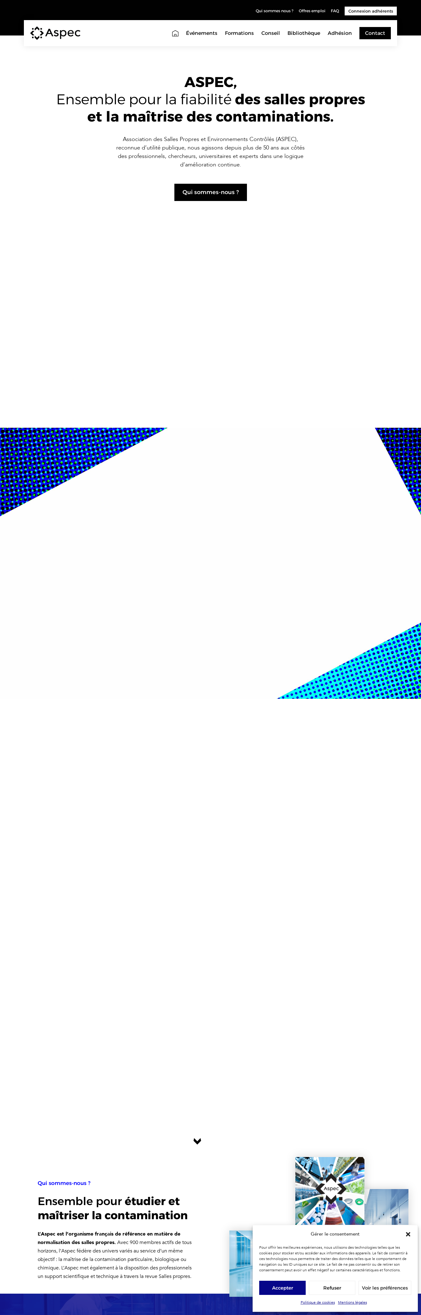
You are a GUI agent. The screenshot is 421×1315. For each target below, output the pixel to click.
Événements (201, 33)
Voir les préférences (385, 1288)
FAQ (334, 11)
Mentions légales (352, 1302)
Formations (239, 33)
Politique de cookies (318, 1302)
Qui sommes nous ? (270, 11)
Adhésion (340, 33)
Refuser (332, 1288)
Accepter (282, 1288)
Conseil (270, 33)
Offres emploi (310, 11)
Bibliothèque (303, 33)
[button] (408, 1234)
